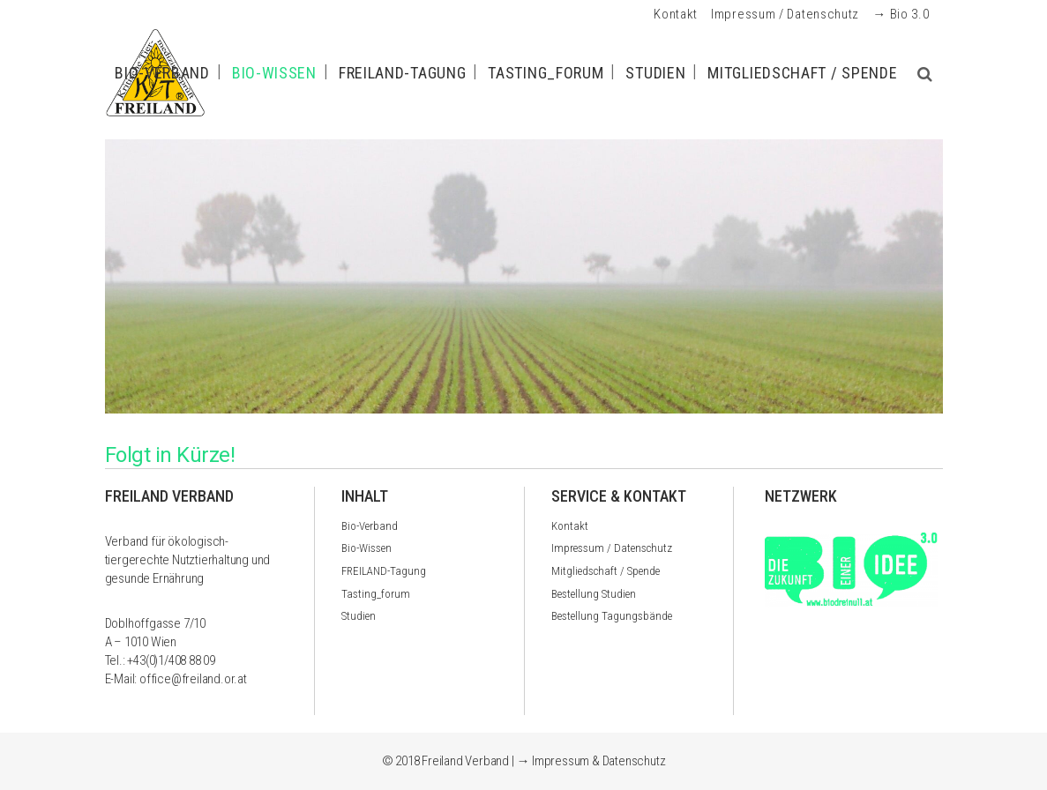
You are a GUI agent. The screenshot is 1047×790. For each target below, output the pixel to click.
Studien (358, 615)
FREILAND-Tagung (383, 571)
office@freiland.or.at (193, 679)
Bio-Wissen (366, 548)
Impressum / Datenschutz (785, 14)
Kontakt (676, 14)
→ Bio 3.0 (900, 14)
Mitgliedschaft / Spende (605, 571)
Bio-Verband (369, 526)
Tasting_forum (375, 593)
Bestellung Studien (593, 593)
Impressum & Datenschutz (598, 761)
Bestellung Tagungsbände (611, 615)
